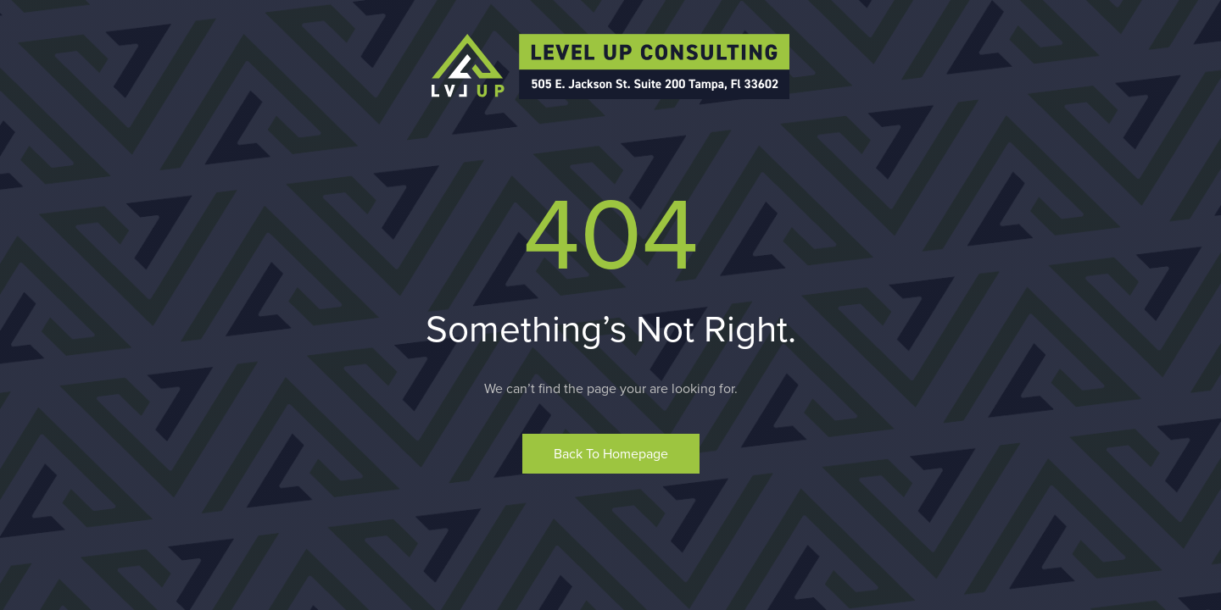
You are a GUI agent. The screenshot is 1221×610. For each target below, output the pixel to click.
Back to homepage (611, 453)
